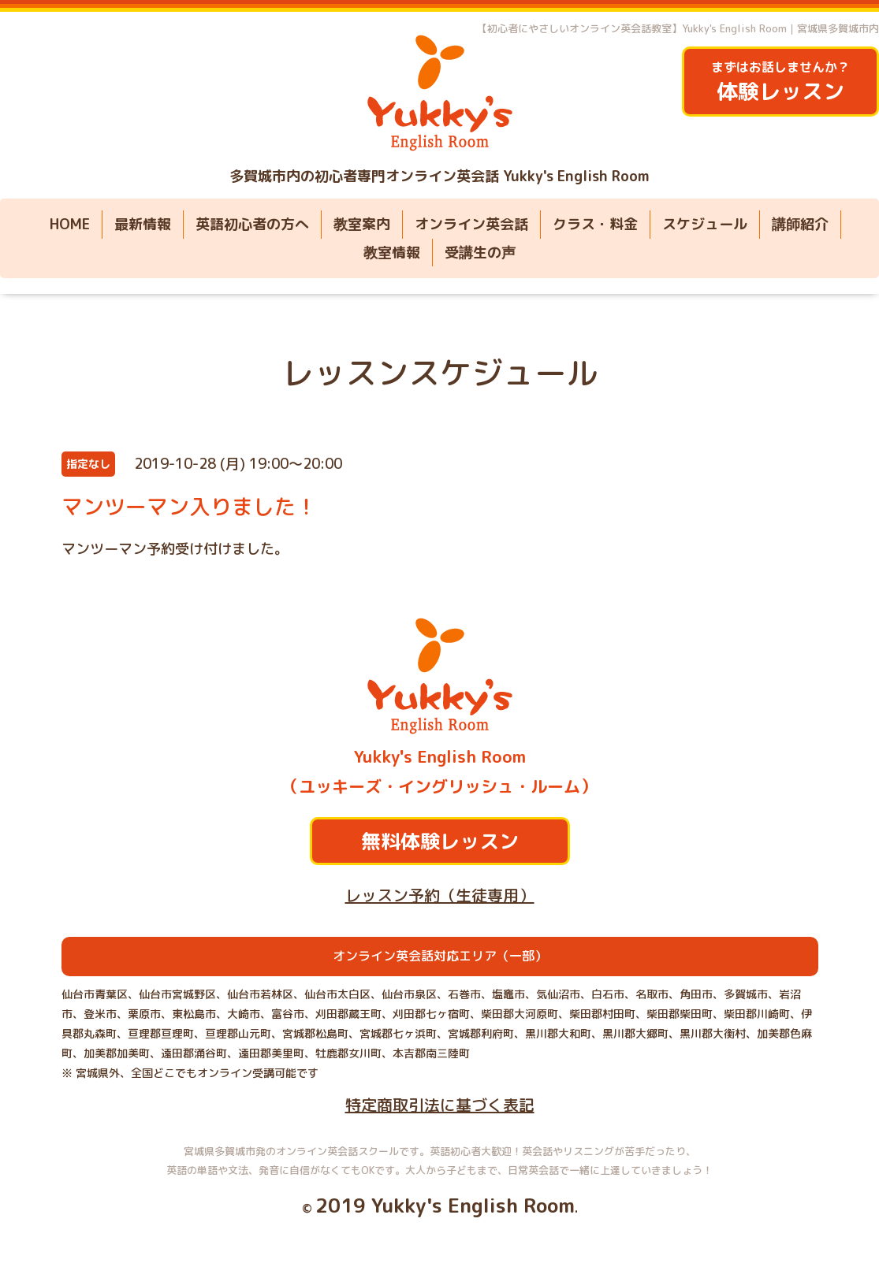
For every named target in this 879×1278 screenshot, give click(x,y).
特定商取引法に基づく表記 (439, 1105)
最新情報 (142, 224)
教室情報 (391, 252)
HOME (70, 224)
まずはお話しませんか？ (780, 82)
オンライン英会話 (471, 224)
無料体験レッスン (440, 841)
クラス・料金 (595, 224)
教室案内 (361, 224)
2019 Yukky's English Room (445, 1205)
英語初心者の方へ (252, 224)
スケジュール (704, 224)
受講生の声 (480, 252)
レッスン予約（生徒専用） (439, 895)
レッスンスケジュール (440, 373)
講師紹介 (800, 224)
